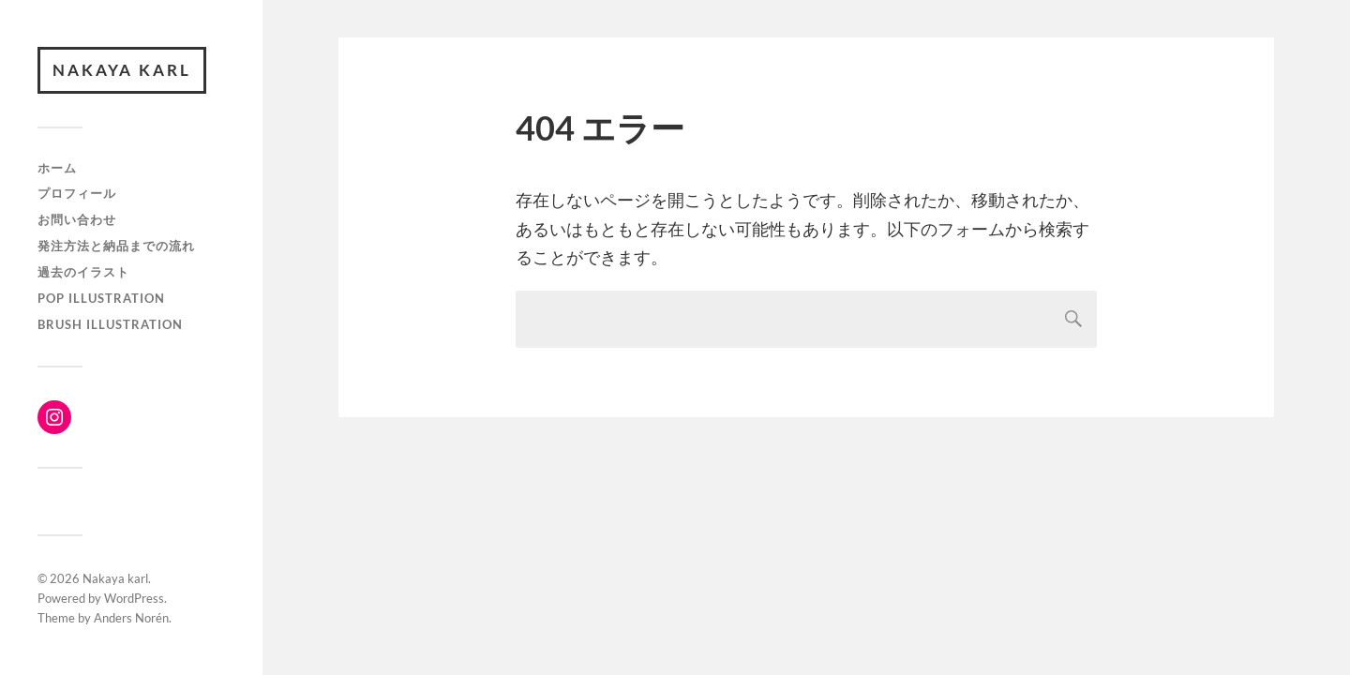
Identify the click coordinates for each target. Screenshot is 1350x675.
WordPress (134, 598)
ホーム (57, 167)
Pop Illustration (101, 298)
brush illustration (110, 324)
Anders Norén (131, 617)
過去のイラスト (83, 271)
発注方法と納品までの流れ (116, 245)
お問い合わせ (77, 219)
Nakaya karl (121, 70)
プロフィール (77, 193)
